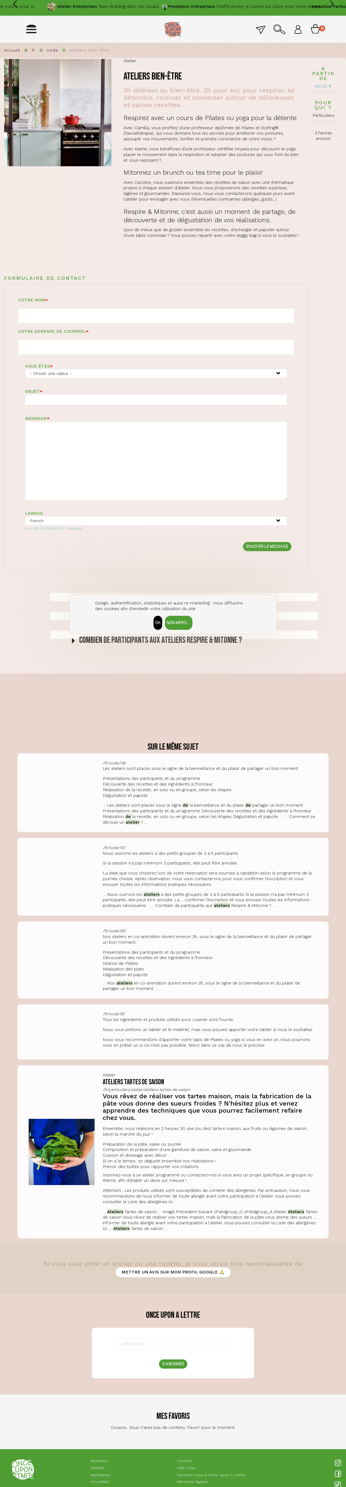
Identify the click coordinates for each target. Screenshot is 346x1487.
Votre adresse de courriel (52, 331)
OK (158, 623)
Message (36, 418)
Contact (260, 29)
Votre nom (31, 299)
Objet (32, 391)
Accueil (12, 50)
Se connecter (298, 29)
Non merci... (179, 623)
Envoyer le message (267, 546)
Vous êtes (37, 366)
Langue (34, 513)
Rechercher (279, 29)
